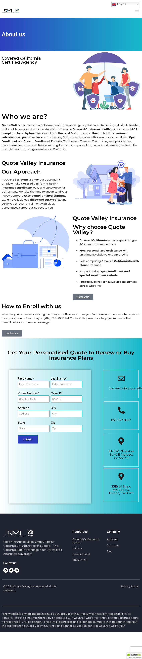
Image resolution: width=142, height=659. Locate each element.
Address (23, 408)
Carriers (77, 548)
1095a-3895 (80, 560)
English (119, 4)
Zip (53, 422)
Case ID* (56, 393)
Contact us (113, 545)
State (21, 422)
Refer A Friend (81, 554)
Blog (109, 551)
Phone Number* (28, 393)
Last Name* (59, 378)
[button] (137, 12)
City (53, 408)
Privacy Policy (130, 586)
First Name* (26, 378)
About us (112, 539)
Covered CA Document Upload (86, 541)
